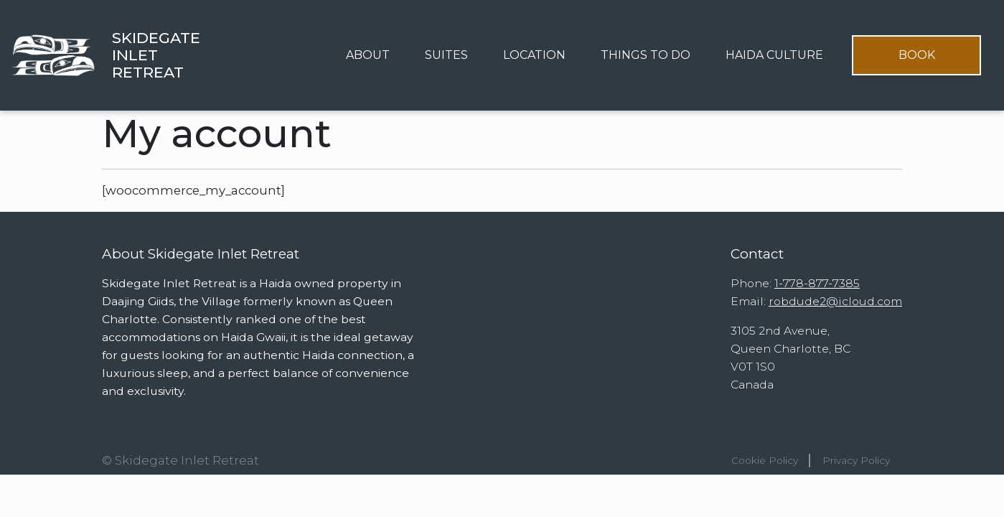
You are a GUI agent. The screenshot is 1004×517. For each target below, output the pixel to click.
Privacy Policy (856, 460)
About (368, 55)
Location (534, 55)
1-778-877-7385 (817, 283)
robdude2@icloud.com (835, 301)
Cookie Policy (764, 460)
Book (917, 55)
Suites (446, 55)
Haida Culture (774, 55)
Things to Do (645, 55)
